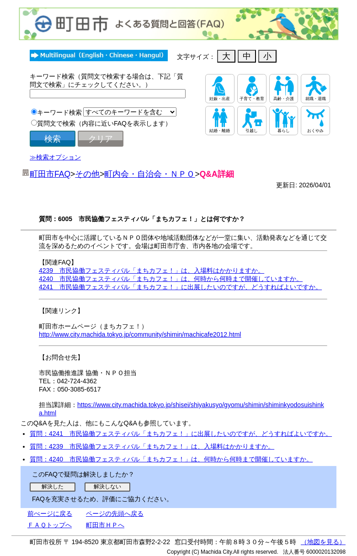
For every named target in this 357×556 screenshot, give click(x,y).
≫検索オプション (55, 157)
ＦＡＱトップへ (49, 525)
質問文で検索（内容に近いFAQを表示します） (104, 123)
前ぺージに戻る (49, 513)
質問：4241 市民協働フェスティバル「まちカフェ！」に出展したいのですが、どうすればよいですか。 (181, 433)
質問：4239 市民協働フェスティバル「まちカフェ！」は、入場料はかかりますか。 (152, 446)
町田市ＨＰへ (105, 525)
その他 (87, 174)
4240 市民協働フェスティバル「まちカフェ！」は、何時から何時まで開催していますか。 (171, 278)
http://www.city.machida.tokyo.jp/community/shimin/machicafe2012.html (140, 334)
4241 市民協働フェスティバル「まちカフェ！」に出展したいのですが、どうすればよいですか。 (180, 287)
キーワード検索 (59, 112)
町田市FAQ (50, 174)
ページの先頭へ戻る (115, 513)
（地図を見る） (323, 541)
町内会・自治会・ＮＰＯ (149, 174)
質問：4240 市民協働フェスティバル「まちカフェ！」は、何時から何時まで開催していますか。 (171, 459)
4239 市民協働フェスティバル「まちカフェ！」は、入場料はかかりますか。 (151, 270)
